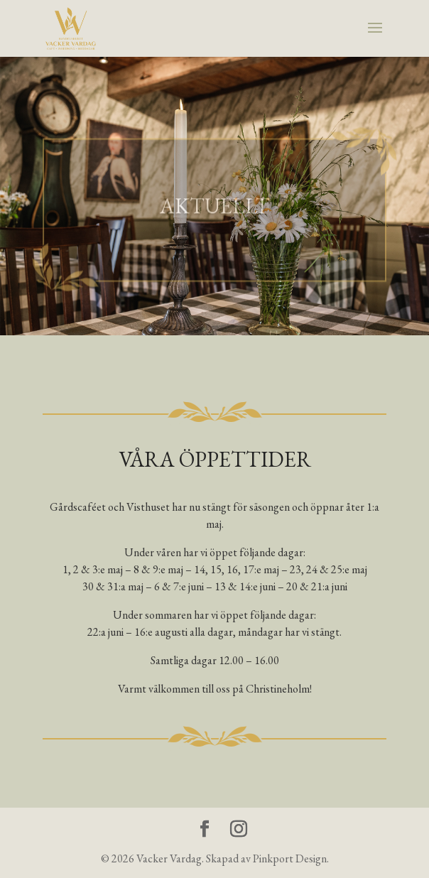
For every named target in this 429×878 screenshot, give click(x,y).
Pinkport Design (290, 858)
